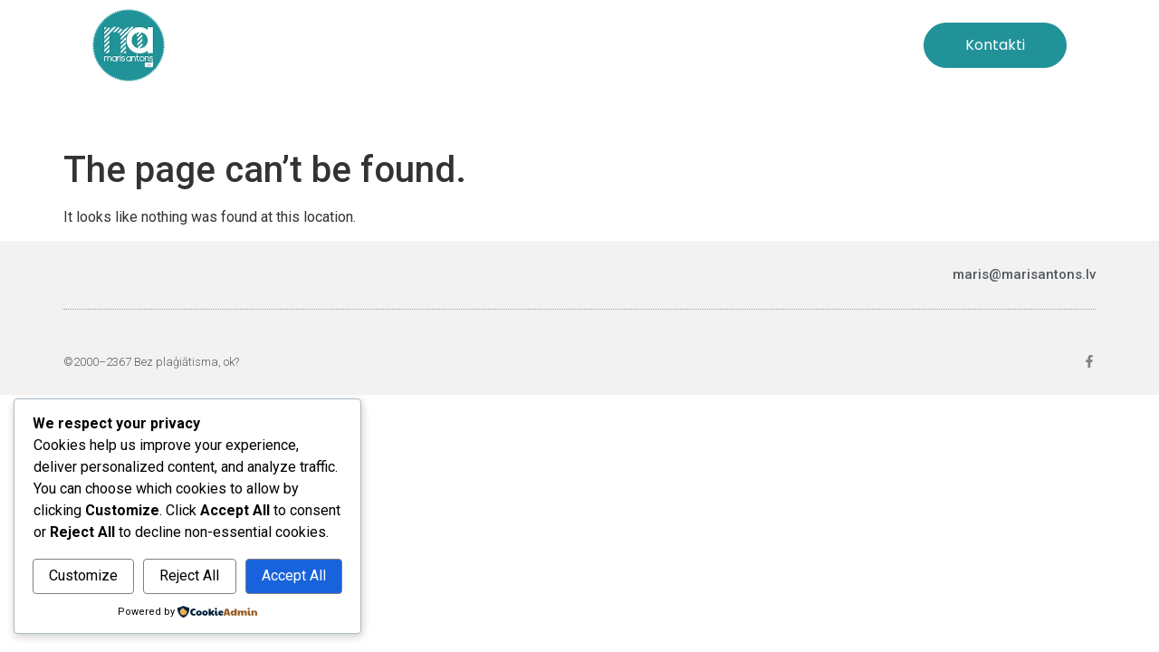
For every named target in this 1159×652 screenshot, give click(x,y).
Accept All (294, 575)
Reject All (189, 575)
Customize (83, 575)
